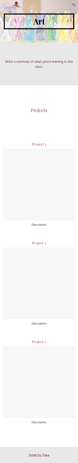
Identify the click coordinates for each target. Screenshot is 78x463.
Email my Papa (39, 455)
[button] (4, 4)
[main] (39, 21)
